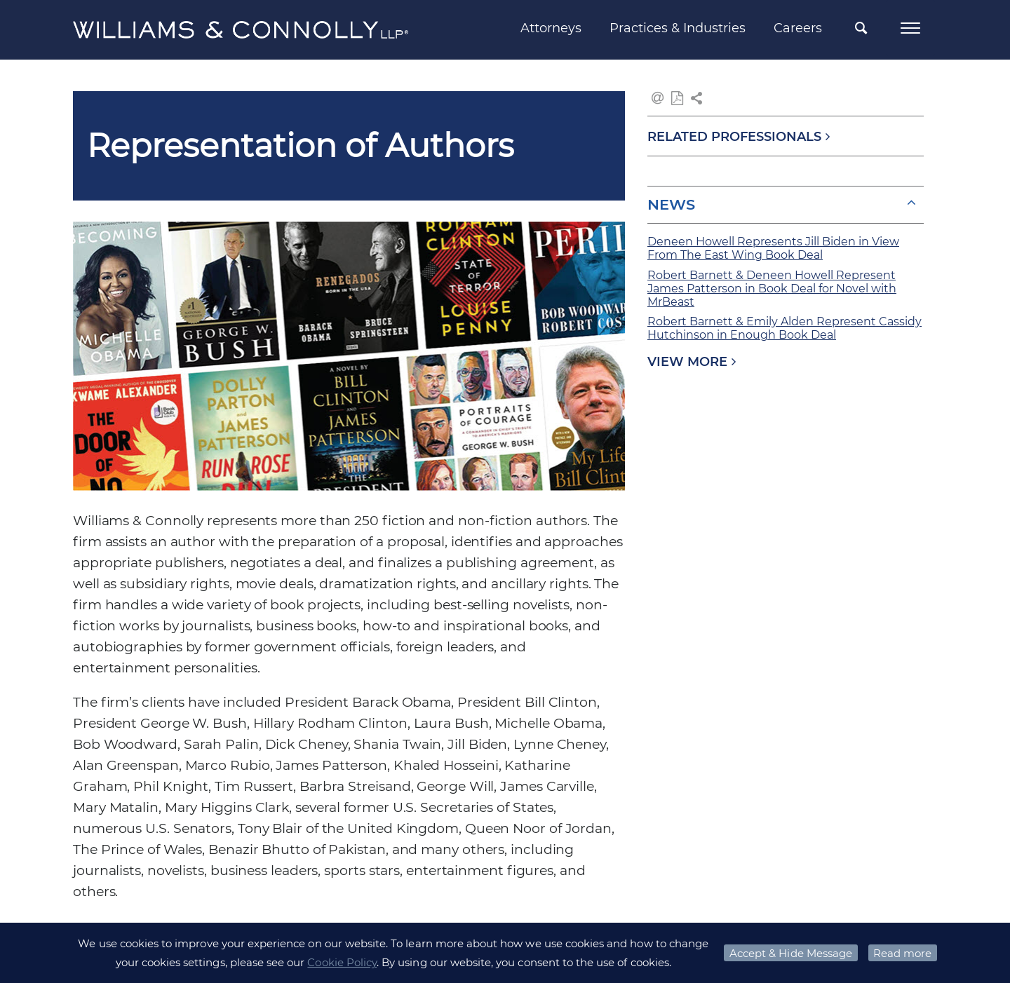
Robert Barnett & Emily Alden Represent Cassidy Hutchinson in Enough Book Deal (784, 328)
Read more (902, 953)
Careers (798, 28)
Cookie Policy (342, 962)
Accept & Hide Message (790, 953)
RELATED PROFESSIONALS (734, 136)
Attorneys (550, 28)
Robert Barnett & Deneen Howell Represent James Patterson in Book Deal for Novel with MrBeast (771, 289)
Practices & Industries (678, 28)
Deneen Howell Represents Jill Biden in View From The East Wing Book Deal (773, 248)
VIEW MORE (687, 362)
